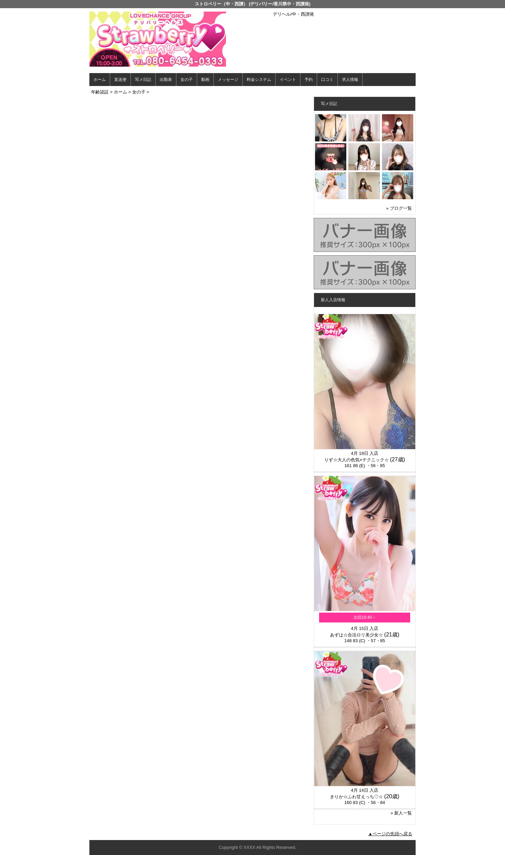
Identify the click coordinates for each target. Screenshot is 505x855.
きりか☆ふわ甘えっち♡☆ (356, 796)
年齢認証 (100, 92)
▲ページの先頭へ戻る (390, 833)
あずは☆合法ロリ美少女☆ (356, 634)
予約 (308, 79)
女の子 (186, 79)
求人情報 (350, 79)
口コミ (327, 79)
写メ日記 (143, 79)
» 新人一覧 (401, 813)
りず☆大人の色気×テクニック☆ (356, 459)
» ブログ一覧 (399, 208)
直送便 (120, 79)
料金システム (259, 79)
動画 (205, 79)
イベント (288, 79)
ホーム (99, 79)
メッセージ (228, 79)
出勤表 (166, 79)
